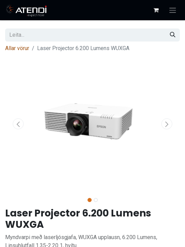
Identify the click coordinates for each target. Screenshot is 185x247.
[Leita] (172, 35)
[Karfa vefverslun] (156, 10)
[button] (18, 123)
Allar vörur (17, 48)
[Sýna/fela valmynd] (172, 10)
